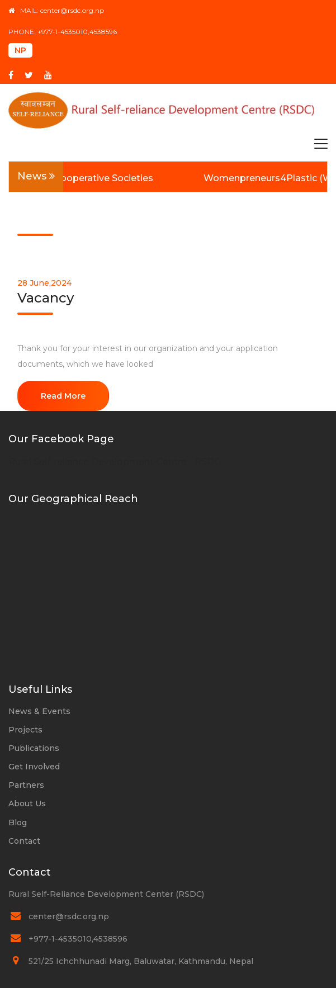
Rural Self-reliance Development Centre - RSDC (114, 461)
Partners (26, 785)
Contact (24, 841)
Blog (17, 822)
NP (20, 50)
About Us (27, 803)
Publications (33, 748)
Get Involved (34, 767)
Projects (25, 730)
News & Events (39, 711)
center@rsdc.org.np (72, 10)
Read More (63, 396)
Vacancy (45, 298)
